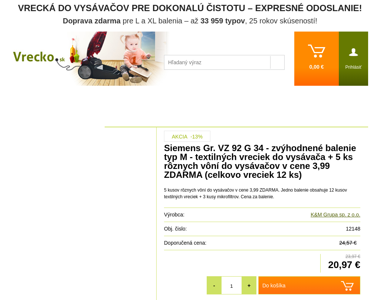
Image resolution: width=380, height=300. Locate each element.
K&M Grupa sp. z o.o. (335, 215)
